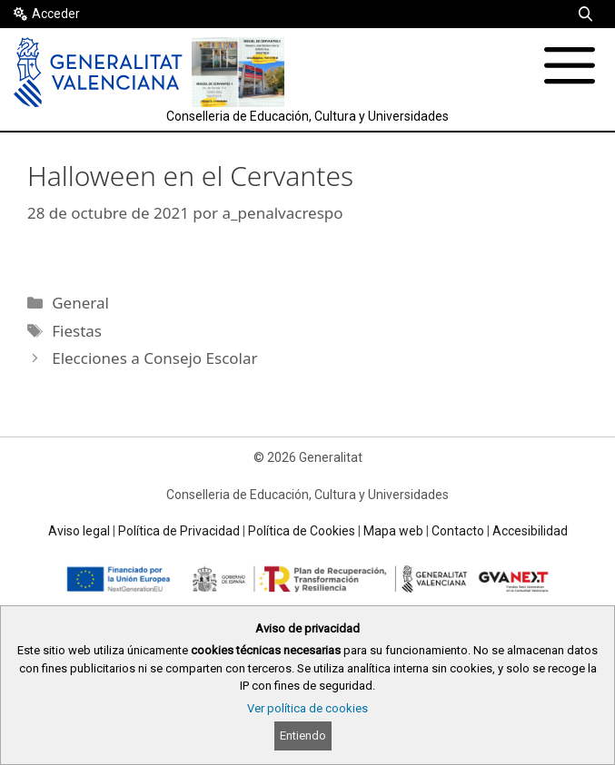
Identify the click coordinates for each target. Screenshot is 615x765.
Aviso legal (79, 531)
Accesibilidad (530, 531)
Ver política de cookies (307, 708)
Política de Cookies (301, 531)
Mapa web (393, 531)
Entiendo (303, 735)
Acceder (56, 13)
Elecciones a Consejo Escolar (154, 358)
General (80, 302)
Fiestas (77, 330)
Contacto (457, 531)
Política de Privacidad (179, 531)
